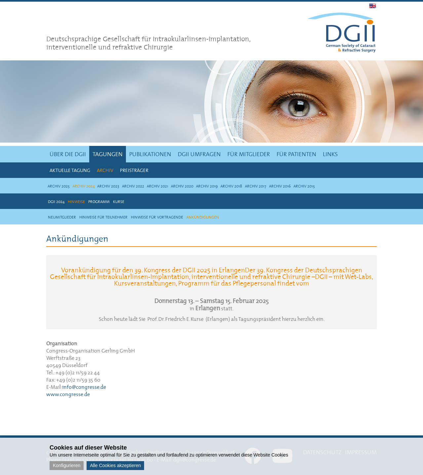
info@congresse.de (84, 387)
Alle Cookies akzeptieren (115, 465)
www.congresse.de (68, 394)
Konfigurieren (66, 465)
